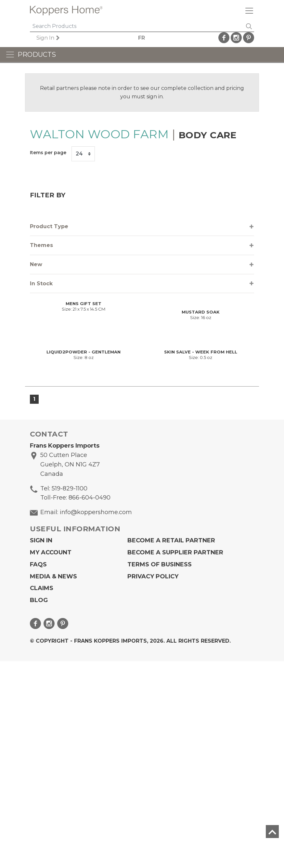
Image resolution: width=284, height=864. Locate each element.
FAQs (38, 767)
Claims (41, 791)
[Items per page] (83, 153)
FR (149, 38)
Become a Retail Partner (171, 743)
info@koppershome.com (96, 715)
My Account (50, 755)
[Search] (137, 26)
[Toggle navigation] (246, 10)
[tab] (142, 226)
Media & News (53, 779)
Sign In (54, 38)
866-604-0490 (89, 700)
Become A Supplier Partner (175, 755)
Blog (39, 803)
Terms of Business (159, 767)
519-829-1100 (69, 691)
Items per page (48, 152)
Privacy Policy (152, 779)
